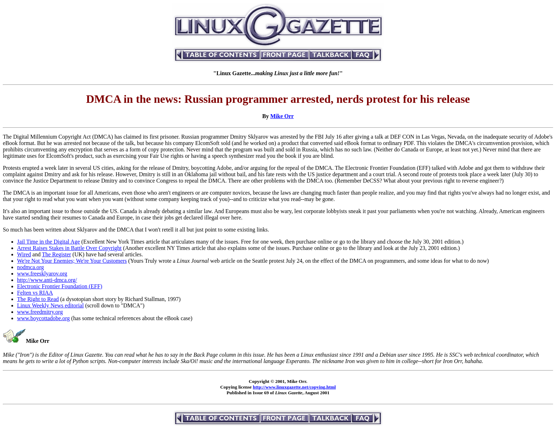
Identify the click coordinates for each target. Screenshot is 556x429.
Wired (24, 254)
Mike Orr (282, 116)
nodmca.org (30, 267)
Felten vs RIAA (35, 293)
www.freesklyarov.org (42, 274)
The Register (56, 254)
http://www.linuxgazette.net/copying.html (294, 387)
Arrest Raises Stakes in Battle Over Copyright (69, 248)
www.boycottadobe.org (43, 318)
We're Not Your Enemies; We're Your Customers (72, 261)
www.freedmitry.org (40, 312)
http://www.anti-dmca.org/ (47, 280)
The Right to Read (38, 299)
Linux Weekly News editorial (50, 305)
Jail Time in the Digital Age (48, 242)
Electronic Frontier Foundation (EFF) (59, 286)
